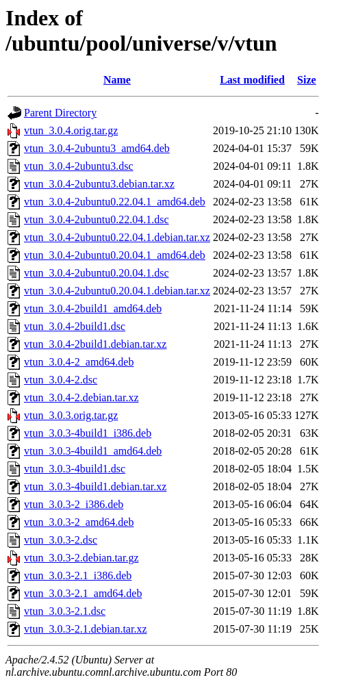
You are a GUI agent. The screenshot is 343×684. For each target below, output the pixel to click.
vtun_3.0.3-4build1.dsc (74, 468)
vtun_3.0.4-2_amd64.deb (79, 362)
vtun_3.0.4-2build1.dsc (74, 326)
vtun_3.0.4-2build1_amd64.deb (93, 308)
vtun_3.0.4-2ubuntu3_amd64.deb (97, 148)
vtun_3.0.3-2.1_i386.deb (77, 575)
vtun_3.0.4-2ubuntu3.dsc (79, 166)
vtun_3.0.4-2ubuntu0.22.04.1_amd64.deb (114, 201)
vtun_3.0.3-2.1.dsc (64, 611)
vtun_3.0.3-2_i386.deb (73, 504)
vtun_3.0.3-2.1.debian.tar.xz (85, 629)
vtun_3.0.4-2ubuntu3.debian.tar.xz (99, 184)
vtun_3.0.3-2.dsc (60, 540)
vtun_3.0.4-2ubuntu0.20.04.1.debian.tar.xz (117, 290)
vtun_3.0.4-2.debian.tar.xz (81, 397)
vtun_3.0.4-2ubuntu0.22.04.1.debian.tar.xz (117, 237)
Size (306, 80)
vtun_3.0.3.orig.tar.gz (71, 415)
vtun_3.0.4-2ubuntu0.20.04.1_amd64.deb (114, 255)
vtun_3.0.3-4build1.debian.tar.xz (95, 486)
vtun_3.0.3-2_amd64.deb (79, 522)
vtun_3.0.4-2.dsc (60, 379)
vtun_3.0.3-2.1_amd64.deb (83, 593)
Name (117, 80)
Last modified (252, 80)
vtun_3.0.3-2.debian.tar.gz (81, 557)
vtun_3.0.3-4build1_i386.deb (87, 433)
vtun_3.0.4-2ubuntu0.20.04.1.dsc (96, 273)
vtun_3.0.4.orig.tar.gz (71, 130)
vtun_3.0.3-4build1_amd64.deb (93, 451)
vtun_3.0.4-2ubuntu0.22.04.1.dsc (96, 219)
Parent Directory (60, 112)
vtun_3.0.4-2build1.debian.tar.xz (95, 344)
